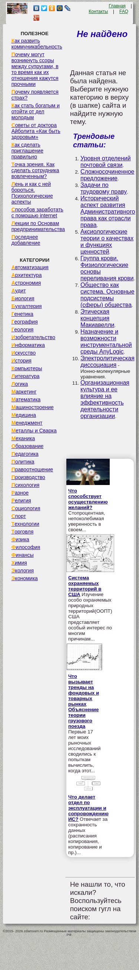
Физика (20, 539)
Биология (22, 298)
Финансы (22, 555)
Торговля (22, 532)
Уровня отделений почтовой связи (105, 161)
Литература (25, 376)
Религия (21, 501)
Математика (26, 399)
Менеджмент (27, 423)
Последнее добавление (25, 240)
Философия (25, 547)
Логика (19, 384)
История (21, 361)
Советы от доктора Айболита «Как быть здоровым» (35, 131)
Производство (28, 477)
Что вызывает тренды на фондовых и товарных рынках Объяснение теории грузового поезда (83, 701)
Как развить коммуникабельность (36, 44)
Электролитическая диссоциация (107, 361)
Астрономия (26, 283)
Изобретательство (33, 337)
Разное (20, 493)
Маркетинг (24, 392)
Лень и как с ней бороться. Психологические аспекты (32, 193)
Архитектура (26, 275)
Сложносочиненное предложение (107, 174)
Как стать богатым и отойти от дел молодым (35, 111)
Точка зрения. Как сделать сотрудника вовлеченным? (35, 170)
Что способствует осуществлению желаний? (88, 499)
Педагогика (25, 454)
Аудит (18, 291)
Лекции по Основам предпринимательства (38, 226)
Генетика (22, 314)
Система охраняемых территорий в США (84, 586)
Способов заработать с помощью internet (37, 212)
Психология (25, 485)
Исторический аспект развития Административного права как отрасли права (107, 211)
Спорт (18, 516)
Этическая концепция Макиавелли (97, 318)
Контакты (98, 11)
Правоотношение (32, 469)
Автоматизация (30, 267)
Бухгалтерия (26, 306)
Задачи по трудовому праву (103, 188)
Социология (25, 508)
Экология (22, 570)
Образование (27, 446)
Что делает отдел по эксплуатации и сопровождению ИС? (88, 808)
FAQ (123, 11)
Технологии (25, 524)
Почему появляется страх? (35, 95)
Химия (19, 563)
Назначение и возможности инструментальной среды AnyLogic (106, 341)
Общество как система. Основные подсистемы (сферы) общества (107, 295)
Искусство (23, 353)
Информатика (28, 345)
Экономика (24, 578)
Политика (22, 462)
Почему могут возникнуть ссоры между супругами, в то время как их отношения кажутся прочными (35, 69)
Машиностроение (32, 407)
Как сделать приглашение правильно (27, 151)
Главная (117, 6)
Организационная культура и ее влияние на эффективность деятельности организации (104, 399)
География (24, 322)
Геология (22, 329)
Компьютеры (26, 368)
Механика (23, 438)
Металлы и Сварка (34, 431)
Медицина (23, 415)
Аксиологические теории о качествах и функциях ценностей (106, 241)
